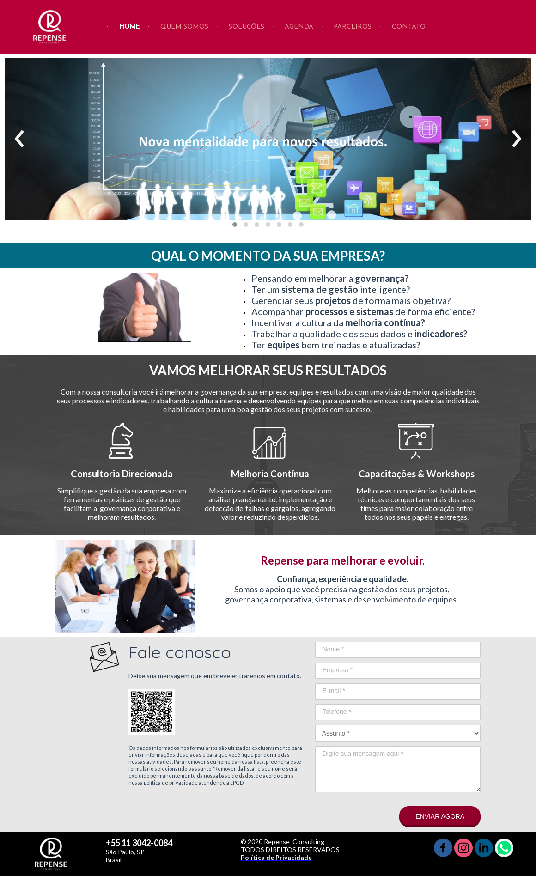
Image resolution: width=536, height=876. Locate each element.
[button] (234, 224)
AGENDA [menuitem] (299, 27)
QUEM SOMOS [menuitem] (184, 27)
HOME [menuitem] (129, 27)
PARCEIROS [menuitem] (353, 27)
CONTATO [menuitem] (409, 27)
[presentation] (20, 139)
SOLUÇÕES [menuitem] (246, 27)
